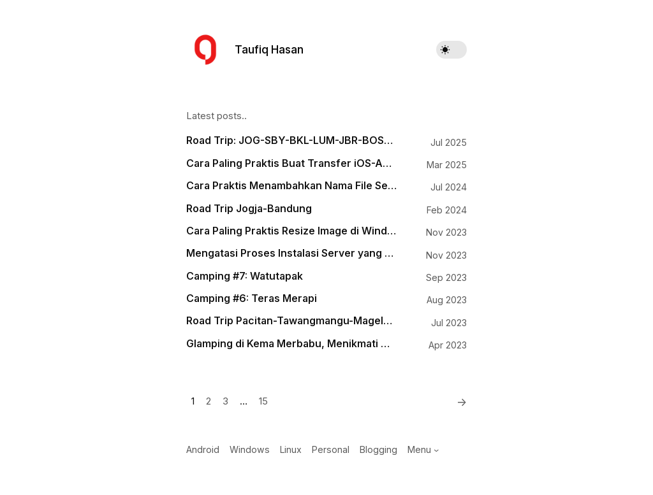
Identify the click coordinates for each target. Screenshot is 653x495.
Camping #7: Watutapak (244, 276)
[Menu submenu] (436, 449)
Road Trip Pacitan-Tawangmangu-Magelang (291, 321)
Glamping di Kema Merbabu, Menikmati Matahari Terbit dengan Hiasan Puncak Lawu (291, 344)
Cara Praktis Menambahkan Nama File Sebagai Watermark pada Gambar (291, 186)
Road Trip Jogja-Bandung (249, 209)
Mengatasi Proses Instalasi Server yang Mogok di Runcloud (291, 253)
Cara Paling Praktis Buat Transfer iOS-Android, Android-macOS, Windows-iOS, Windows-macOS (291, 163)
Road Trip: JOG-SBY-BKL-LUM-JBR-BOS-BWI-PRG (291, 140)
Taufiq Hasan (269, 49)
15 (263, 401)
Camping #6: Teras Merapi (251, 298)
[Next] (458, 402)
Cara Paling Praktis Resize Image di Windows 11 (291, 231)
